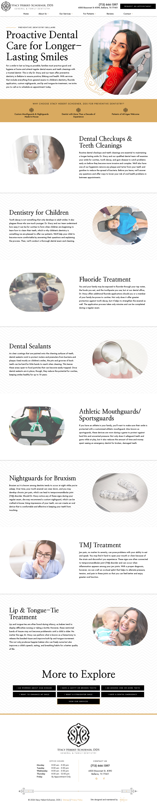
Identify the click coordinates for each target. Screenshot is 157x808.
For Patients (90, 13)
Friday (39, 776)
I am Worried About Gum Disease (34, 688)
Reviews (110, 13)
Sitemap (66, 799)
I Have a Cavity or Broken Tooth (78, 688)
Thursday (41, 773)
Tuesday (40, 768)
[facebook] (103, 778)
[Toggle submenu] (48, 14)
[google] (96, 778)
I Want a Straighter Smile (79, 694)
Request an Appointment (137, 6)
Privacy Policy (76, 799)
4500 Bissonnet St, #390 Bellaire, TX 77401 (100, 772)
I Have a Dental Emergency (122, 694)
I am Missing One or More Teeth (122, 688)
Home (26, 13)
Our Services (66, 13)
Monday (40, 765)
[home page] (27, 6)
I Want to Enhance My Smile (34, 694)
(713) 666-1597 (108, 4)
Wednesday (42, 770)
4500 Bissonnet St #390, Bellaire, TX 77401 (98, 7)
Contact (129, 13)
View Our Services (78, 701)
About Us (44, 13)
